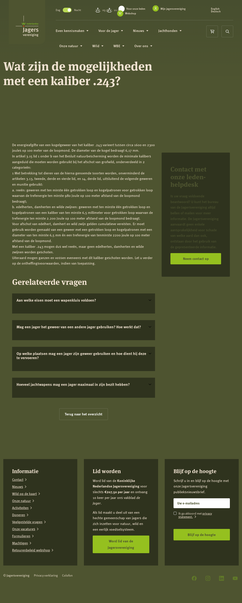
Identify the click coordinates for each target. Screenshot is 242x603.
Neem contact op (196, 258)
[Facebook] (194, 578)
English (216, 8)
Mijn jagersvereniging (177, 9)
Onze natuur (75, 46)
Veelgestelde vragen (27, 522)
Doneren (18, 515)
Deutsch (217, 11)
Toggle (71, 10)
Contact (17, 479)
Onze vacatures (23, 529)
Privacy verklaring (46, 575)
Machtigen (20, 543)
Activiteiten (20, 508)
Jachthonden (174, 30)
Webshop (135, 13)
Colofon (67, 575)
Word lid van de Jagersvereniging (121, 544)
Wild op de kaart (24, 493)
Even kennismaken (76, 30)
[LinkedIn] (221, 578)
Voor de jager (115, 30)
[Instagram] (207, 578)
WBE (123, 46)
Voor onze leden (140, 9)
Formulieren (21, 536)
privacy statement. (195, 515)
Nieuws (145, 30)
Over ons (148, 46)
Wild (102, 46)
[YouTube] (235, 578)
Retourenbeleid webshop (31, 550)
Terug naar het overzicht (83, 413)
